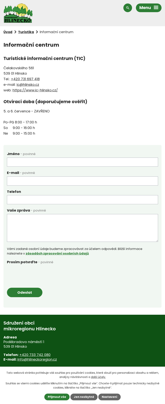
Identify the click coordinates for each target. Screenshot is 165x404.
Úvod (7, 32)
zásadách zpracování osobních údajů (57, 253)
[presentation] (36, 273)
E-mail (21, 172)
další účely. (98, 377)
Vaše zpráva (26, 210)
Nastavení (109, 397)
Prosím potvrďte (30, 262)
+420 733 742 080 (35, 354)
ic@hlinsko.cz (28, 84)
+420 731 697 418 (25, 79)
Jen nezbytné (84, 397)
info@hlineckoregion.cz (37, 359)
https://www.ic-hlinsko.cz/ (35, 90)
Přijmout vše (57, 397)
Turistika (26, 32)
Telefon (14, 191)
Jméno (21, 153)
